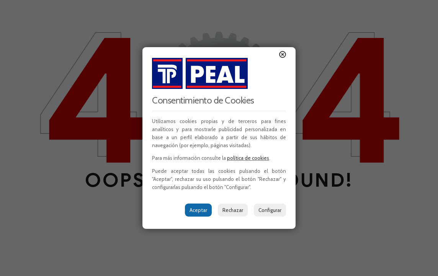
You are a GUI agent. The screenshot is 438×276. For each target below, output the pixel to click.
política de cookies (248, 158)
